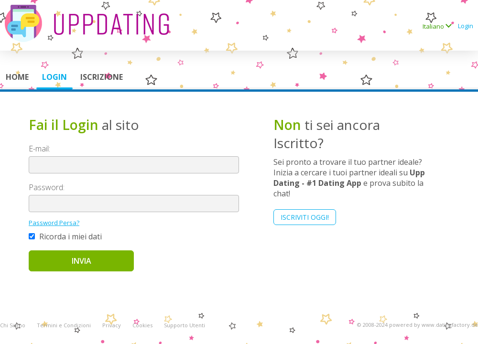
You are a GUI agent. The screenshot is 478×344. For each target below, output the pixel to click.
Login (465, 26)
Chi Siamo (12, 325)
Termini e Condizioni (64, 325)
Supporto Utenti (184, 325)
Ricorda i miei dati (65, 236)
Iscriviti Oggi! (305, 217)
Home (17, 77)
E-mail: (39, 148)
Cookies (142, 325)
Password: (47, 187)
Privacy (111, 325)
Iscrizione (101, 77)
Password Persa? (54, 222)
